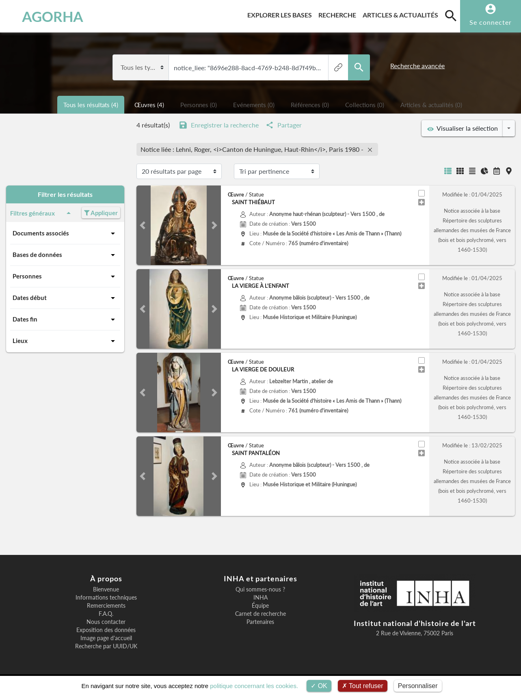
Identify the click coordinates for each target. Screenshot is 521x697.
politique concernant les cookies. (254, 685)
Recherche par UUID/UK (106, 646)
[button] (142, 225)
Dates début (65, 298)
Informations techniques (106, 598)
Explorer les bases (281, 14)
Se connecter (490, 22)
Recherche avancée (417, 65)
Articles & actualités (402, 14)
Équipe (260, 606)
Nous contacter (105, 622)
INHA (260, 598)
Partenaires (260, 622)
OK (319, 685)
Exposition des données (106, 630)
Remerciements (106, 606)
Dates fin (65, 319)
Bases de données (65, 255)
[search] (450, 15)
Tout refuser (362, 685)
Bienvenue (106, 589)
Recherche (338, 14)
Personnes (65, 276)
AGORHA (46, 16)
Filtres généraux (42, 213)
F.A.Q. (106, 614)
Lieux (65, 341)
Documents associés (65, 233)
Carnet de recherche (260, 614)
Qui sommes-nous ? (260, 589)
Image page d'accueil (106, 638)
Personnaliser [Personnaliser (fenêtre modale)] (418, 685)
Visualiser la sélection (462, 128)
